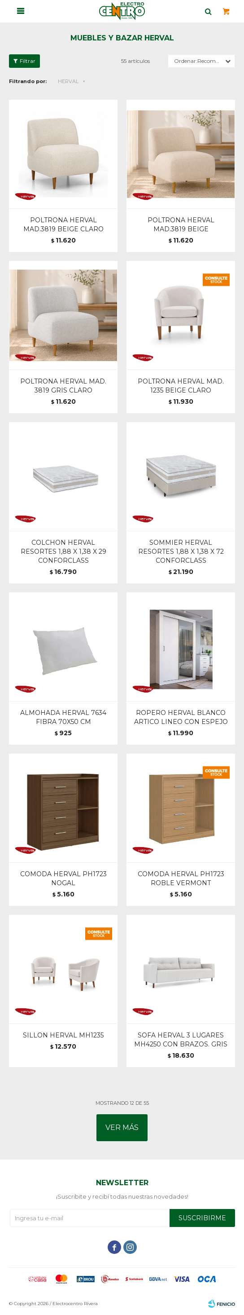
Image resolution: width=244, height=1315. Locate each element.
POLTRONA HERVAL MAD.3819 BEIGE (181, 224)
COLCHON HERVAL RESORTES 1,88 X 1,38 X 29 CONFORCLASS (63, 551)
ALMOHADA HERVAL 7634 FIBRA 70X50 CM (63, 717)
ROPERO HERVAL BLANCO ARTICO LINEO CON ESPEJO (181, 717)
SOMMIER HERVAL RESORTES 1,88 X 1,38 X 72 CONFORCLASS (181, 551)
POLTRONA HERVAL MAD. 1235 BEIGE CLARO (181, 385)
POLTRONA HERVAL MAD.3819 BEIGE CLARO (63, 224)
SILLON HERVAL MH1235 (63, 1035)
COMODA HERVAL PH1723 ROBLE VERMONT (181, 878)
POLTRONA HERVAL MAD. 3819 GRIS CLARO (63, 385)
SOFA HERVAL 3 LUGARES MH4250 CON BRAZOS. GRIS (180, 1039)
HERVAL (68, 81)
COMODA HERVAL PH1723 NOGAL (63, 878)
